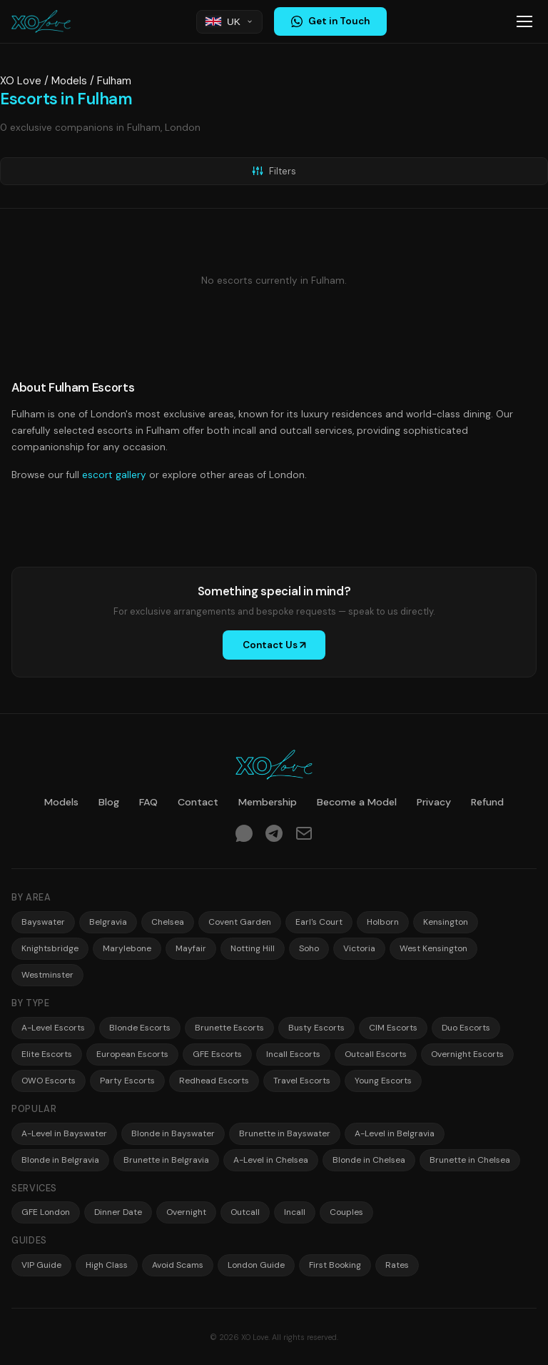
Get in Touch (330, 21)
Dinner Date (118, 1212)
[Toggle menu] (524, 21)
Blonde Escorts (140, 1027)
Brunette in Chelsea (470, 1160)
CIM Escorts (393, 1027)
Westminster (47, 975)
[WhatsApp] (244, 836)
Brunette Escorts (229, 1027)
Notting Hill (252, 948)
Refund (487, 801)
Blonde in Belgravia (60, 1160)
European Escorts (132, 1054)
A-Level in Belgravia (395, 1133)
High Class (107, 1265)
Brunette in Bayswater (284, 1133)
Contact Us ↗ (274, 645)
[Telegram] (274, 836)
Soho (309, 948)
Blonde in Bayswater (173, 1133)
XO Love (20, 81)
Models (69, 81)
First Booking (335, 1265)
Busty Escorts (316, 1027)
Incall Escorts (293, 1054)
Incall (294, 1212)
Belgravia (108, 922)
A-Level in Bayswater (64, 1133)
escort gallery (114, 475)
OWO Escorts (48, 1080)
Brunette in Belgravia (166, 1160)
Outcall (245, 1212)
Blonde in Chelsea (369, 1160)
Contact (198, 801)
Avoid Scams (177, 1265)
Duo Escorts (466, 1027)
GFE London (45, 1212)
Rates (397, 1265)
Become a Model (357, 801)
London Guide (256, 1265)
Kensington (445, 922)
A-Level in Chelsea (270, 1160)
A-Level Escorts (53, 1027)
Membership (267, 801)
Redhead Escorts (214, 1080)
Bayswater (43, 922)
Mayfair (191, 948)
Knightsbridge (49, 948)
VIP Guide (41, 1265)
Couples (346, 1212)
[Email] (304, 836)
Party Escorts (127, 1080)
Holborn (383, 922)
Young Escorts (383, 1080)
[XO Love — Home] (41, 21)
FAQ (148, 801)
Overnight (186, 1212)
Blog (108, 801)
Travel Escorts (301, 1080)
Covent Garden (239, 922)
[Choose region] (229, 22)
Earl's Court (318, 922)
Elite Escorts (46, 1054)
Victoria (359, 948)
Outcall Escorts (376, 1054)
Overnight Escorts (467, 1054)
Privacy (434, 801)
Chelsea (167, 922)
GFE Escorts (217, 1054)
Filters (274, 171)
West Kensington (433, 948)
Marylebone (127, 948)
